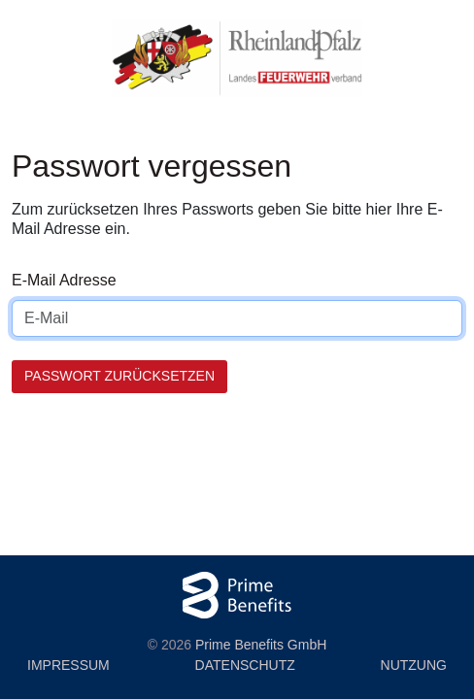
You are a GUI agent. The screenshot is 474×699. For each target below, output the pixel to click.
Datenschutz (245, 665)
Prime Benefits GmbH (260, 644)
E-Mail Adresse (64, 280)
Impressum (68, 665)
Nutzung (414, 665)
